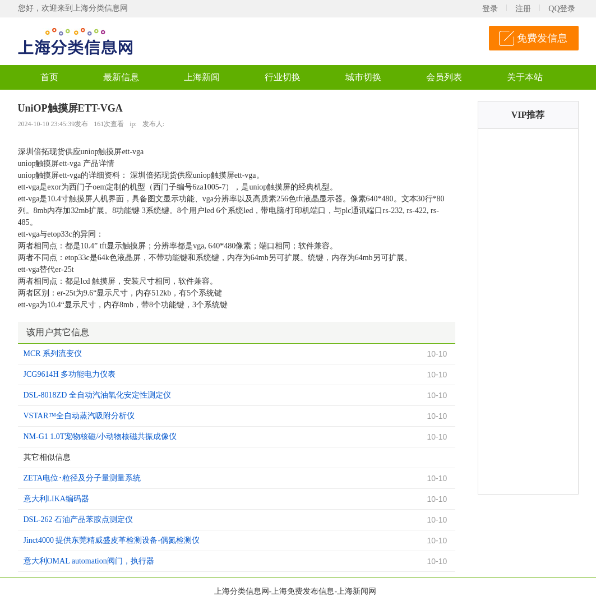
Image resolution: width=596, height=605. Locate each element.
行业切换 (283, 77)
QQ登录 (561, 8)
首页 (49, 77)
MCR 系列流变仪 (53, 353)
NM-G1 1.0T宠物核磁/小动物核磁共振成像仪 (100, 436)
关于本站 (525, 77)
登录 (490, 8)
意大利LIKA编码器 (56, 499)
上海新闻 (202, 77)
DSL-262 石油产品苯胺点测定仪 (78, 519)
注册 (523, 8)
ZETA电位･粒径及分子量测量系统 (82, 478)
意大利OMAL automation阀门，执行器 (89, 561)
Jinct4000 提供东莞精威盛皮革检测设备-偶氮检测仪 (112, 540)
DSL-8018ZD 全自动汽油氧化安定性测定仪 (97, 395)
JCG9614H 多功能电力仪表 (70, 374)
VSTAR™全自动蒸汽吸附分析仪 (79, 416)
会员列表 (444, 77)
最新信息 (121, 77)
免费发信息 (542, 38)
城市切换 (363, 77)
